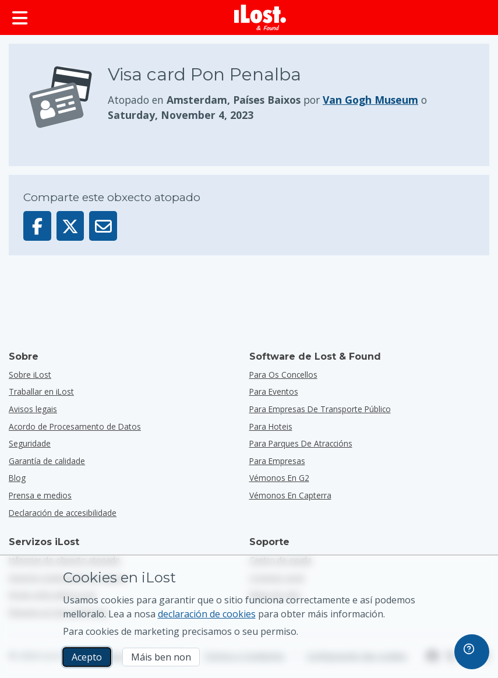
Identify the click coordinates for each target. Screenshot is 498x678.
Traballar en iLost (41, 391)
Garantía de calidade (47, 460)
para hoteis (270, 426)
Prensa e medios (40, 495)
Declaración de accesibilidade (62, 512)
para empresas (277, 460)
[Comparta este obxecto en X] (70, 226)
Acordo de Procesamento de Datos (75, 426)
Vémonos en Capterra (290, 495)
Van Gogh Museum (370, 100)
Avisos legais (33, 408)
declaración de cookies (207, 613)
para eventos (273, 391)
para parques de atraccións (300, 443)
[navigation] (471, 651)
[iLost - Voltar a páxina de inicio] (260, 17)
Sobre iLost (30, 374)
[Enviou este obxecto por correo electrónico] (103, 226)
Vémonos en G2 (279, 477)
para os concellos (283, 374)
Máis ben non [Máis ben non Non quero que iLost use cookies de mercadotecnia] (161, 657)
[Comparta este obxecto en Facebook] (37, 226)
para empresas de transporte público (320, 408)
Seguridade (30, 443)
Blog (17, 477)
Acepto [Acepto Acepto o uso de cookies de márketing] (87, 657)
